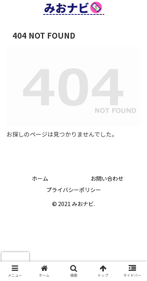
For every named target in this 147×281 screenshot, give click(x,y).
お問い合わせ (107, 178)
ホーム (40, 178)
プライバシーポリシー (73, 190)
